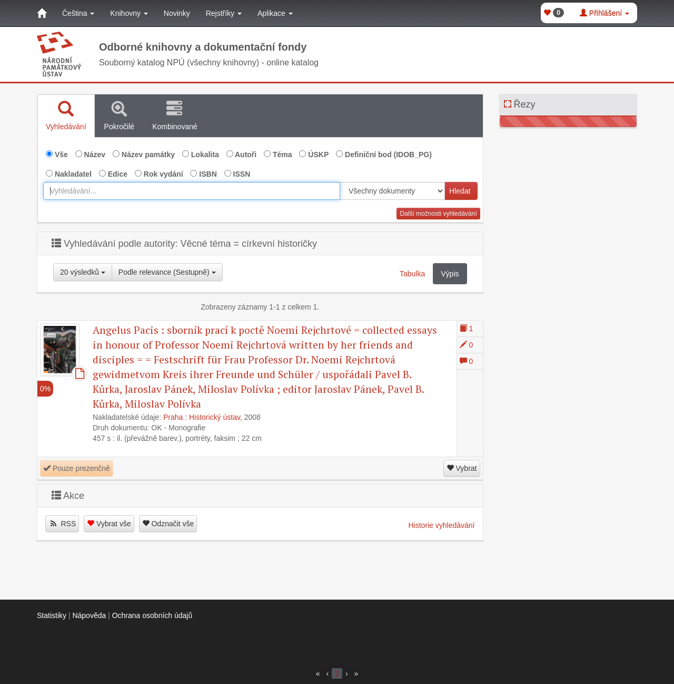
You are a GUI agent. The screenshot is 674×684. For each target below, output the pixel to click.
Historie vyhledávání (441, 525)
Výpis (450, 273)
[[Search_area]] (392, 191)
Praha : (175, 417)
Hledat (459, 191)
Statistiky (51, 615)
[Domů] (41, 13)
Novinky (177, 13)
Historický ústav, (215, 417)
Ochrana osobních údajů (152, 615)
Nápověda (89, 615)
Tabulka (412, 273)
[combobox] (191, 191)
